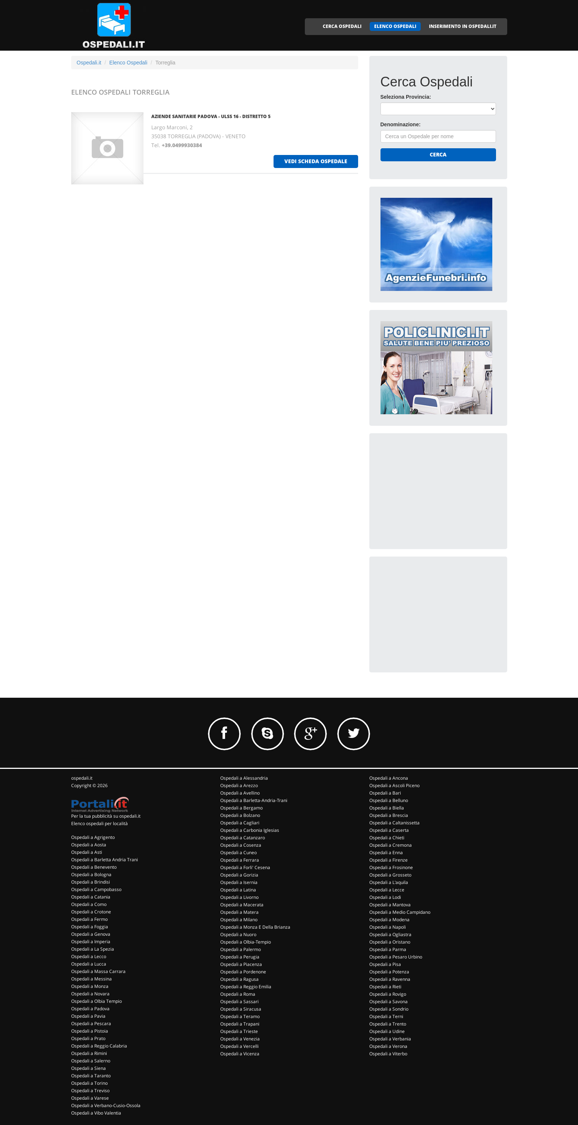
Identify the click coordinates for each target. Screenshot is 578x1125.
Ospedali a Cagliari (239, 823)
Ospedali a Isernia (239, 882)
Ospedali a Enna (386, 852)
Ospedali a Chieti (386, 837)
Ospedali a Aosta (88, 845)
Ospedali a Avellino (240, 793)
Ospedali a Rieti (385, 986)
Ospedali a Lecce (386, 890)
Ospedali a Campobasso (96, 889)
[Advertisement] (436, 491)
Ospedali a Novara (90, 994)
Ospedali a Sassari (239, 1001)
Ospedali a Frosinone (391, 867)
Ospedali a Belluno (388, 800)
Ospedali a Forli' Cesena (245, 867)
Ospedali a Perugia (239, 957)
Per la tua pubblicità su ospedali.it (105, 816)
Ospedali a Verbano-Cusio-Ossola (105, 1105)
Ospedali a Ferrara (239, 860)
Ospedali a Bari (385, 793)
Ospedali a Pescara (91, 1023)
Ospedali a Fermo (89, 919)
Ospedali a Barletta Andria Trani (104, 859)
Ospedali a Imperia (90, 941)
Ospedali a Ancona (388, 778)
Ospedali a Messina (91, 979)
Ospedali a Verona (388, 1046)
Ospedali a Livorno (239, 897)
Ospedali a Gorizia (239, 875)
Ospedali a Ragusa (239, 979)
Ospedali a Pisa (385, 964)
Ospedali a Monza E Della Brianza (255, 927)
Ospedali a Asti (86, 852)
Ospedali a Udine (387, 1031)
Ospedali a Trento (387, 1024)
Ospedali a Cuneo (238, 852)
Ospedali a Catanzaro (242, 837)
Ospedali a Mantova (390, 904)
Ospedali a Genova (90, 934)
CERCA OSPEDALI (342, 26)
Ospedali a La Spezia (92, 949)
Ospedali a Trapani (239, 1024)
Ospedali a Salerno (90, 1061)
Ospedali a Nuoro (238, 934)
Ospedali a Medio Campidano (399, 912)
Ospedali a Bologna (91, 874)
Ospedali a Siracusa (240, 1009)
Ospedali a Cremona (390, 845)
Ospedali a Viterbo (388, 1053)
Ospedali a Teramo (240, 1016)
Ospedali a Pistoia (89, 1031)
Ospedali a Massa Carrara (98, 971)
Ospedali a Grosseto (390, 875)
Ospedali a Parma (387, 949)
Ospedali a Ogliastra (390, 934)
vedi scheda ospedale (315, 161)
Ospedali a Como (89, 904)
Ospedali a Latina (238, 890)
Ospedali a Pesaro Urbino (395, 957)
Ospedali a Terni (386, 1016)
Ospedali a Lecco (88, 956)
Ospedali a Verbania (390, 1039)
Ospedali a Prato (88, 1038)
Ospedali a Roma (237, 994)
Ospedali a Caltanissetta (394, 823)
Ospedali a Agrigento (93, 837)
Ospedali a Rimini (89, 1053)
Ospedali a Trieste (239, 1031)
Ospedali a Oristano (389, 942)
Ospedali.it (89, 63)
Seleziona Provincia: (405, 97)
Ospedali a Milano (239, 919)
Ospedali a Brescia (388, 815)
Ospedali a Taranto (91, 1075)
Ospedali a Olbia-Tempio (245, 942)
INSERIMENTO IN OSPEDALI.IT (462, 26)
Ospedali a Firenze (388, 860)
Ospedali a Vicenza (239, 1053)
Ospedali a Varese (90, 1098)
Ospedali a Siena (88, 1068)
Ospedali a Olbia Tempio (96, 1001)
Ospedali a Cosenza (240, 845)
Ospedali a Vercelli (239, 1046)
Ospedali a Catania (90, 897)
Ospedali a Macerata (241, 904)
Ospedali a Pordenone (243, 972)
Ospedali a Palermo (240, 949)
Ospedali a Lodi (385, 897)
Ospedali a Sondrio (388, 1009)
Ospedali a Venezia (240, 1039)
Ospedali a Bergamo (241, 808)
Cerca (438, 154)
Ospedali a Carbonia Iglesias (249, 830)
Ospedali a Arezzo (239, 785)
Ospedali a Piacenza (241, 964)
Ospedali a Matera (239, 912)
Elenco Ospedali (128, 63)
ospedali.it (81, 778)
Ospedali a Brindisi (90, 882)
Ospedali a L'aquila (388, 882)
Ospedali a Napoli (387, 927)
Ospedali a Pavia (88, 1016)
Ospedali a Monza (89, 986)
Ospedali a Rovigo (387, 994)
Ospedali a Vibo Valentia (96, 1113)
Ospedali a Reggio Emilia (245, 986)
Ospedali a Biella (386, 808)
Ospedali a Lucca (88, 964)
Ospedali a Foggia (89, 926)
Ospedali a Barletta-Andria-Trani (253, 800)
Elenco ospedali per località (99, 823)
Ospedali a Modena (389, 919)
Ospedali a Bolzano (240, 815)
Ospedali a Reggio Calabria (99, 1046)
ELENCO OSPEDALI (395, 26)
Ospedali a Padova (90, 1008)
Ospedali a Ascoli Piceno (394, 785)
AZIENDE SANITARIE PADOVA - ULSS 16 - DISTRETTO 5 (211, 116)
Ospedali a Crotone (91, 912)
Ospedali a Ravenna (389, 979)
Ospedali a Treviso (90, 1090)
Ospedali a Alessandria (244, 778)
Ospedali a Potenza (389, 972)
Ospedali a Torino (89, 1083)
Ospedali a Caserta (389, 830)
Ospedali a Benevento (94, 867)
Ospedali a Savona (388, 1001)
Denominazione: (400, 124)
